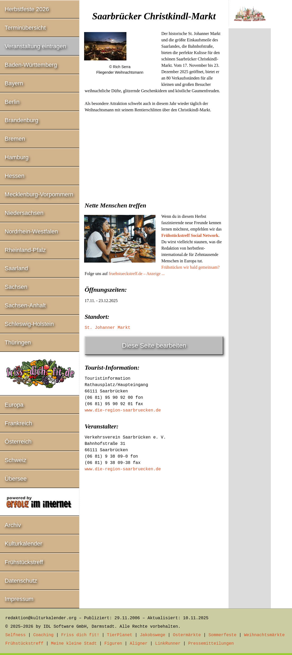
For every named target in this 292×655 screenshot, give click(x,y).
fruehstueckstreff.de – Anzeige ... (137, 273)
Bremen (15, 138)
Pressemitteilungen (211, 643)
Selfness (15, 635)
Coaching (43, 635)
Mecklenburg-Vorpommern (39, 194)
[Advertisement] (154, 155)
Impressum (19, 599)
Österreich (18, 441)
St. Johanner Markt (107, 327)
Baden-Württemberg (31, 64)
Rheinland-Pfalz (25, 250)
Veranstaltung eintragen (35, 46)
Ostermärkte (187, 635)
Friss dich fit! (80, 635)
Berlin (12, 102)
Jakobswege (152, 635)
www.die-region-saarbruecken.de (123, 410)
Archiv (13, 525)
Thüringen (18, 342)
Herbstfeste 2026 (27, 9)
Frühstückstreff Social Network (189, 235)
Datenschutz (21, 580)
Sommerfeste (222, 635)
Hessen (15, 175)
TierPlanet (119, 635)
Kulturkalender (23, 543)
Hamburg (17, 157)
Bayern (14, 83)
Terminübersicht (25, 27)
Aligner (139, 643)
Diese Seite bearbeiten (154, 345)
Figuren (113, 643)
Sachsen (16, 287)
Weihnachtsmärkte (264, 635)
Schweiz (15, 460)
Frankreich (18, 423)
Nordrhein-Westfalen (31, 231)
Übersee (16, 478)
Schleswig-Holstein (29, 324)
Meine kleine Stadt (74, 643)
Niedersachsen (24, 213)
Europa (14, 404)
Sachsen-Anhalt (25, 305)
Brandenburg (21, 120)
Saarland (16, 268)
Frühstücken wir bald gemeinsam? (190, 267)
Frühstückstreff (24, 562)
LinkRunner (168, 643)
